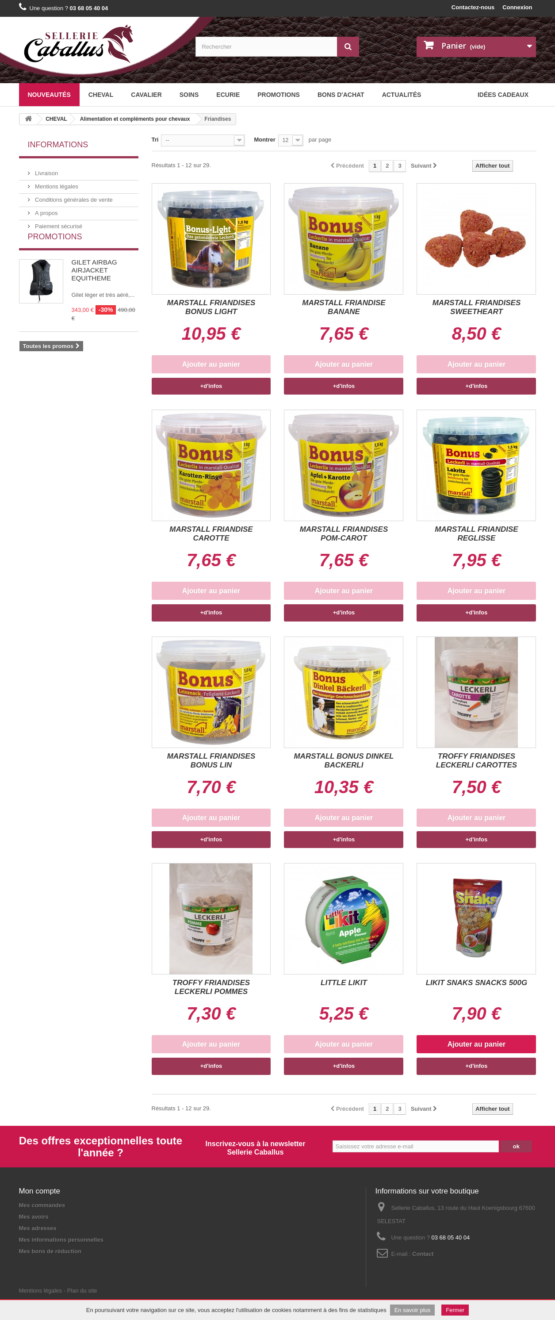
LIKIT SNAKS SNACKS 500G (477, 982)
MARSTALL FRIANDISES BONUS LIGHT (211, 307)
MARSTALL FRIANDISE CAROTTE (211, 533)
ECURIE (228, 94)
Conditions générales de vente (73, 196)
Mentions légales (56, 183)
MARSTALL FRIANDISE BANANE (343, 307)
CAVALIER (146, 94)
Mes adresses (38, 1228)
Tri (155, 139)
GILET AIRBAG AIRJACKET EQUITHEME (94, 286)
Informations (58, 144)
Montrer (264, 139)
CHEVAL (101, 94)
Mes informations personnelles (61, 1239)
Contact (422, 1254)
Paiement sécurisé (58, 222)
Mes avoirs (34, 1216)
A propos (46, 209)
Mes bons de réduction (50, 1251)
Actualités (401, 94)
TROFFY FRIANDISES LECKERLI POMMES (211, 987)
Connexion (517, 7)
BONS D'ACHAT (341, 94)
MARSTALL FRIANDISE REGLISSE (476, 533)
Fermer (455, 1310)
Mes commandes (42, 1205)
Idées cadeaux (503, 94)
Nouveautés (49, 94)
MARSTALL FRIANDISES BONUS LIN (211, 760)
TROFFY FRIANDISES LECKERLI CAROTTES (476, 760)
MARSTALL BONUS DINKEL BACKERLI (344, 760)
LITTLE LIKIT (344, 982)
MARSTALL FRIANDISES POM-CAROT (344, 533)
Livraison (46, 169)
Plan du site (82, 1271)
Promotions (278, 94)
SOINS (189, 94)
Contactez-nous (473, 7)
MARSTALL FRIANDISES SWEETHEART (477, 307)
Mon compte (40, 1191)
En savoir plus (412, 1310)
